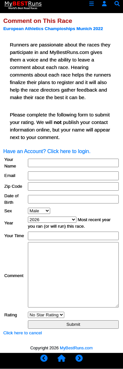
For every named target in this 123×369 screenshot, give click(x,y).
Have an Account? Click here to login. (47, 151)
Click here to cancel (22, 332)
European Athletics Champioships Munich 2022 (53, 28)
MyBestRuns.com (76, 347)
